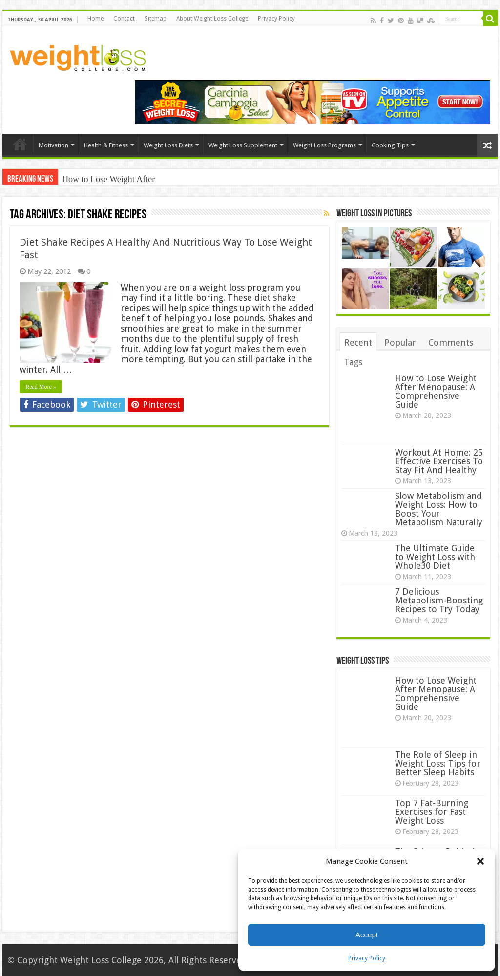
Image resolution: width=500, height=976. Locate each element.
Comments (450, 342)
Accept (366, 935)
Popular (400, 342)
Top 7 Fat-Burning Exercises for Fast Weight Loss (431, 812)
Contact (124, 18)
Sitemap (156, 18)
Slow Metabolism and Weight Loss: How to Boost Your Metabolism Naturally (438, 509)
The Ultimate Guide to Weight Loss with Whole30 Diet (435, 557)
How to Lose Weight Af (104, 179)
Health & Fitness (106, 145)
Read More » (40, 386)
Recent (358, 342)
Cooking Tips (390, 145)
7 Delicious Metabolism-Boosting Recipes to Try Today (439, 600)
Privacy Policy (366, 958)
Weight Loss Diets (168, 145)
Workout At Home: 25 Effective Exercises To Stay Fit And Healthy (439, 461)
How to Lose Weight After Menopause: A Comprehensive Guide (436, 391)
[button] (480, 861)
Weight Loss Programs (324, 145)
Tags (353, 362)
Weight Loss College (101, 960)
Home (95, 18)
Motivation (53, 145)
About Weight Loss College (212, 18)
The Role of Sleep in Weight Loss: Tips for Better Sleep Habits (437, 763)
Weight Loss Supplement (242, 145)
